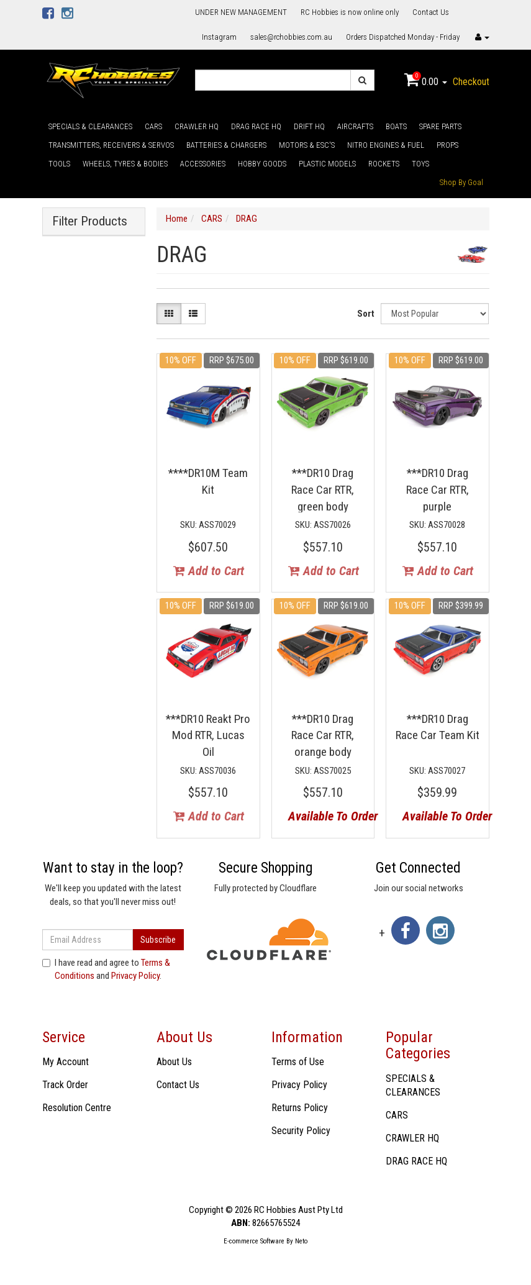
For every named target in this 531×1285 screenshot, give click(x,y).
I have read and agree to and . (106, 969)
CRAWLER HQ (197, 126)
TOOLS (59, 163)
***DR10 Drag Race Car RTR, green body (322, 489)
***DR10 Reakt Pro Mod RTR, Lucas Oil (208, 735)
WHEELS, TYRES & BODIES (125, 163)
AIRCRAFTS (355, 126)
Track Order (65, 1085)
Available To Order (327, 816)
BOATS (396, 126)
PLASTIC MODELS (327, 163)
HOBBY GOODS (262, 163)
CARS (153, 126)
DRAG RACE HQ (256, 126)
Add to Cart (208, 570)
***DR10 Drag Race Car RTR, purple (437, 489)
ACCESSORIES (202, 163)
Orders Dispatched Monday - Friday (403, 37)
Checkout (471, 82)
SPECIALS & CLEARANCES (90, 126)
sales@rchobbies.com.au (291, 37)
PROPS (447, 145)
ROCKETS (383, 163)
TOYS (420, 163)
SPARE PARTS (440, 126)
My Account (65, 1062)
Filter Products (89, 221)
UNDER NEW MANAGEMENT (241, 12)
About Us (174, 1062)
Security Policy (300, 1131)
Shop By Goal (461, 182)
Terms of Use (297, 1062)
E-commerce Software (254, 1241)
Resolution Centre (76, 1108)
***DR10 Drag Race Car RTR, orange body (322, 735)
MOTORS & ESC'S (307, 145)
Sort (365, 313)
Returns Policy (299, 1108)
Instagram (219, 37)
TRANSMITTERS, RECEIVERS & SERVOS (111, 145)
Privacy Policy (135, 975)
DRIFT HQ (309, 126)
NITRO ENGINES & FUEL (385, 145)
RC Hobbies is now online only (350, 12)
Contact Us (430, 12)
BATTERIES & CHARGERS (226, 145)
